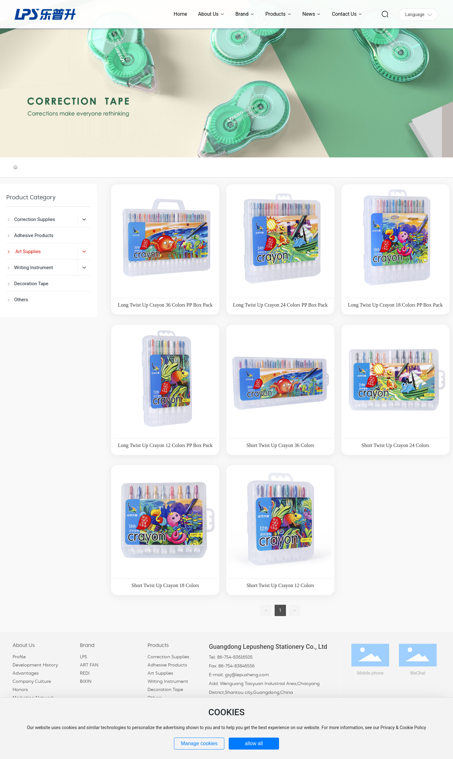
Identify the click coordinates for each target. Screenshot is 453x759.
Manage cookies (199, 743)
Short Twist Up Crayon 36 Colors (280, 445)
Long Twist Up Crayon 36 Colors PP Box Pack (165, 305)
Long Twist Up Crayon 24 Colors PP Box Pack (280, 305)
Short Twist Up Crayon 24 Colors (395, 445)
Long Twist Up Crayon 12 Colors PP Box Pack (165, 445)
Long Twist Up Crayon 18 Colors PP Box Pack (395, 305)
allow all (254, 743)
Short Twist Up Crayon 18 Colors (165, 585)
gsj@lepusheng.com (247, 674)
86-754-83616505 (235, 657)
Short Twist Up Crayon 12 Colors (280, 585)
